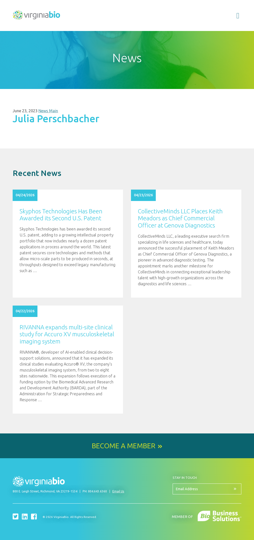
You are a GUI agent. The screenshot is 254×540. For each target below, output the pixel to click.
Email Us (118, 491)
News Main (48, 111)
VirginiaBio (36, 16)
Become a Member (123, 445)
